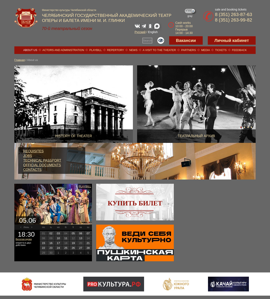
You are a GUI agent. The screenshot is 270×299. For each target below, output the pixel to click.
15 (43, 243)
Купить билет (135, 203)
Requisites (33, 151)
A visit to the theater (159, 50)
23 (50, 247)
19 (73, 243)
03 (58, 233)
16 (50, 243)
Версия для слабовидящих (160, 40)
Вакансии (186, 40)
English (153, 32)
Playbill (95, 50)
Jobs (27, 156)
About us (30, 50)
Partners (188, 50)
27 (80, 247)
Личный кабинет (232, 40)
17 (58, 243)
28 (88, 247)
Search (147, 40)
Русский (140, 32)
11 (65, 238)
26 (73, 247)
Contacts (32, 170)
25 (65, 247)
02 (50, 233)
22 (43, 247)
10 (58, 238)
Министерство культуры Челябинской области (69, 10)
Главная (19, 60)
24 (58, 247)
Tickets (221, 50)
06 (80, 233)
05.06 (27, 220)
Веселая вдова (24, 239)
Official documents (42, 165)
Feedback (239, 50)
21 (88, 243)
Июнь (26, 227)
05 (73, 233)
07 (88, 233)
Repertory (115, 50)
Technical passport (42, 160)
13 (80, 238)
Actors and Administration (63, 50)
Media (205, 50)
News (133, 50)
